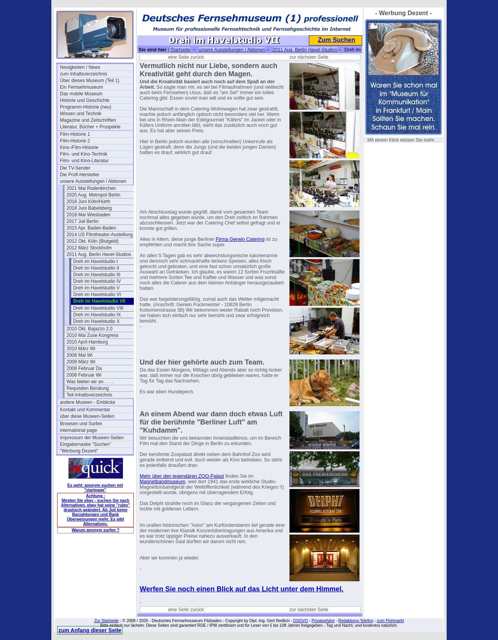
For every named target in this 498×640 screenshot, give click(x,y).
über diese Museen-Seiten (87, 416)
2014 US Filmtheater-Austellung (100, 234)
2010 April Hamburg (87, 342)
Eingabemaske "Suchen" (85, 444)
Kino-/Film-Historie (79, 147)
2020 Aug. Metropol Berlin (93, 195)
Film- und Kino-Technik (83, 154)
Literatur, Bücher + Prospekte (90, 127)
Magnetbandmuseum (162, 481)
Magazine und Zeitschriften (88, 120)
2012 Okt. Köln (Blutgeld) (93, 241)
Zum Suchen (336, 40)
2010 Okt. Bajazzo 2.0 (89, 328)
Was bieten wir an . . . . (90, 381)
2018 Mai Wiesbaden (88, 214)
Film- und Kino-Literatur (84, 160)
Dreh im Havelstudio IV (97, 281)
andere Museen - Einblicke (87, 402)
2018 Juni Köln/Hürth (88, 201)
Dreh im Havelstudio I (95, 261)
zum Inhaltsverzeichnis (83, 74)
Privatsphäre (323, 620)
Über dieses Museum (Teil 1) (89, 80)
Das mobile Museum (81, 93)
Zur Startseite (106, 620)
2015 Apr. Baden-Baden (91, 228)
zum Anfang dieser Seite (89, 630)
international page (78, 430)
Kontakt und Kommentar (85, 409)
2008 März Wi (81, 362)
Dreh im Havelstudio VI (97, 294)
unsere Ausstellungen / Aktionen (93, 181)
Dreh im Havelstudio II (96, 268)
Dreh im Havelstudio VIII (98, 308)
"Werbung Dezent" (79, 451)
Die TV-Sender (75, 168)
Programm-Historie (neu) (85, 107)
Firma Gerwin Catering (240, 239)
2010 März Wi (81, 348)
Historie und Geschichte (84, 100)
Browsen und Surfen (81, 423)
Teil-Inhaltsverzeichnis (89, 395)
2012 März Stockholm (89, 248)
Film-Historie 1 (75, 134)
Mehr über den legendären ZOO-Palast (182, 476)
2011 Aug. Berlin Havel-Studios (99, 254)
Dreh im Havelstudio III (96, 274)
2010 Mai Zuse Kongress (92, 335)
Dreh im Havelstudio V (96, 288)
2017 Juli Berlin (82, 221)
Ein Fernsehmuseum (81, 87)
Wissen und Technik (81, 113)
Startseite (180, 50)
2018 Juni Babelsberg (89, 208)
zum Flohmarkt (390, 620)
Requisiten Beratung (88, 388)
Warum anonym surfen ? (95, 530)
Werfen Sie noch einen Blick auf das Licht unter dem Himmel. (242, 589)
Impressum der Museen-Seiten (92, 437)
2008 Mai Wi (80, 355)
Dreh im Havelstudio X (96, 321)
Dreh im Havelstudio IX (97, 314)
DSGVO (300, 620)
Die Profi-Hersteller (79, 174)
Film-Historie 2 (75, 141)
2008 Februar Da (84, 368)
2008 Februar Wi (84, 375)
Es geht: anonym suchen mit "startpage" (95, 487)
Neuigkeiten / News (80, 67)
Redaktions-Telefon (355, 620)
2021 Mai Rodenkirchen (91, 188)
